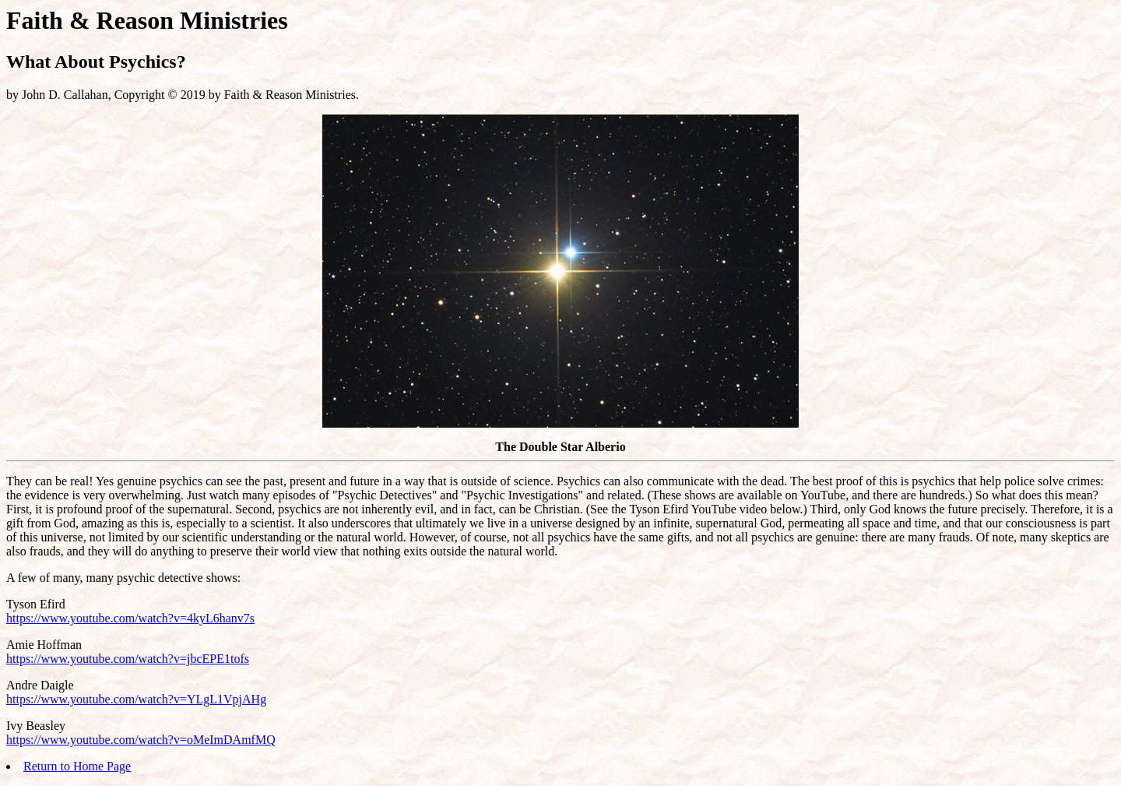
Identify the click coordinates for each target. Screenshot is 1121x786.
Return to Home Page (77, 766)
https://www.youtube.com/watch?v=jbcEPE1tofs (127, 658)
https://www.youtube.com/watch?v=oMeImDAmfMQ (141, 739)
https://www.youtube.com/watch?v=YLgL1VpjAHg (136, 699)
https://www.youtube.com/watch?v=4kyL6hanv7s (130, 618)
